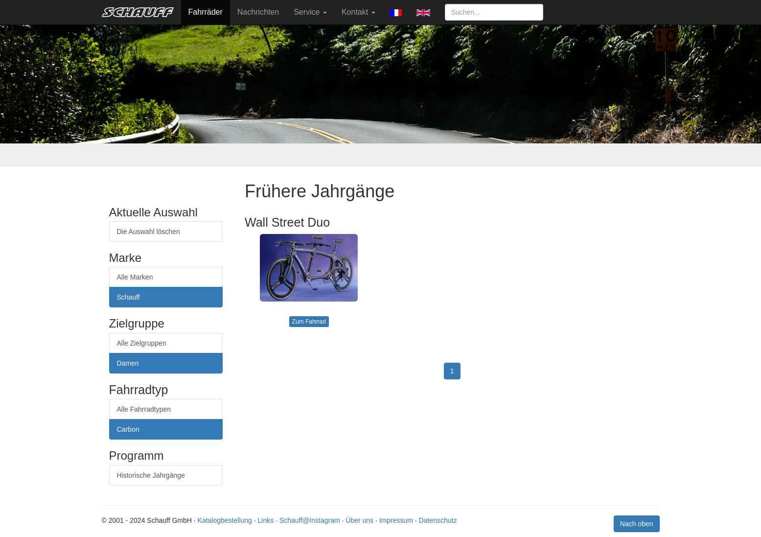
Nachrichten (258, 12)
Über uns (359, 520)
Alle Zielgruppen (141, 343)
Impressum (396, 520)
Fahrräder (205, 12)
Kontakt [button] (358, 12)
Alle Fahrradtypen (144, 409)
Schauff (128, 297)
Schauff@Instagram (309, 520)
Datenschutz (438, 520)
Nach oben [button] (636, 524)
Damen (128, 363)
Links (266, 520)
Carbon (128, 429)
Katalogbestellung (225, 520)
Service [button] (310, 12)
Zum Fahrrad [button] (309, 321)
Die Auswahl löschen (148, 231)
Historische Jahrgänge (151, 475)
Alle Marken (135, 277)
